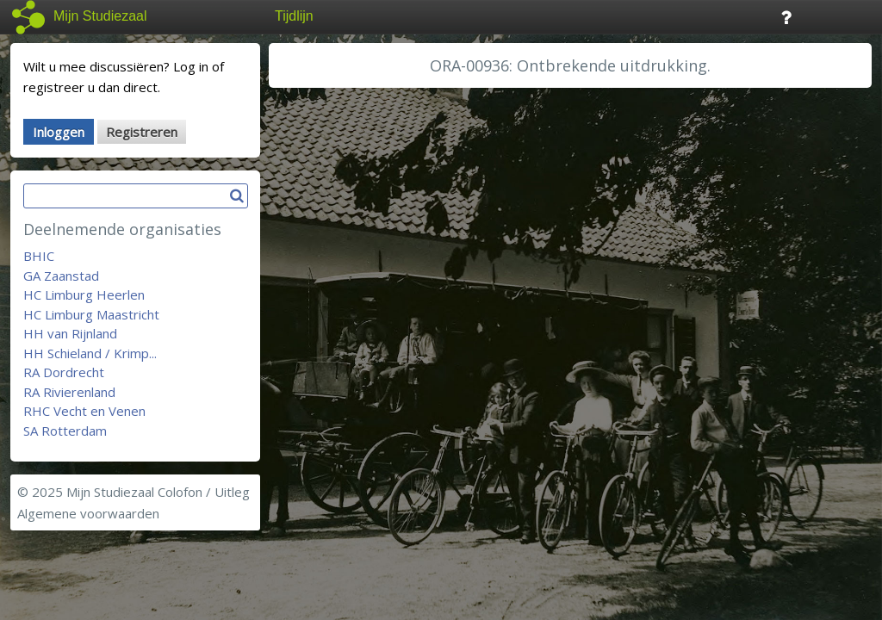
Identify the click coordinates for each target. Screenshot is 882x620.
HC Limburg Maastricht (91, 314)
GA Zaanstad (61, 275)
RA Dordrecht (63, 372)
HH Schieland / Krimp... (90, 353)
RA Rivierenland (69, 391)
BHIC (38, 255)
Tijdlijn (294, 16)
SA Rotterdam (65, 430)
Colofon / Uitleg (204, 491)
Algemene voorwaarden (88, 513)
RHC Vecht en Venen (84, 410)
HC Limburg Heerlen (84, 294)
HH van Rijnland (70, 333)
